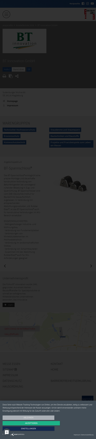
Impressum (77, 435)
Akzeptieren (48, 429)
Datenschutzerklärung (87, 435)
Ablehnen (16, 429)
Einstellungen (79, 429)
